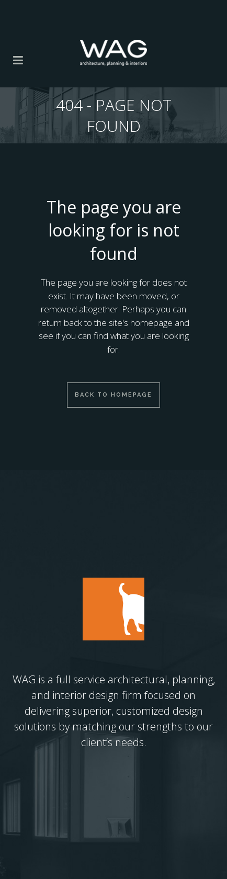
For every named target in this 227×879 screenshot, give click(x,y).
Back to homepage (113, 394)
